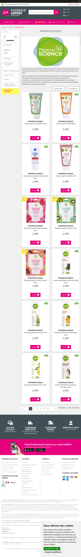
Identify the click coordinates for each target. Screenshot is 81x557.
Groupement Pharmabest (10, 465)
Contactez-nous (7, 470)
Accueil (4, 27)
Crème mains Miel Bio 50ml (66, 124)
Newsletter (25, 476)
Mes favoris (45, 472)
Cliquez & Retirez (10, 426)
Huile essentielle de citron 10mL (35, 385)
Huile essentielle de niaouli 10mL (35, 333)
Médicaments (9, 22)
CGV (23, 485)
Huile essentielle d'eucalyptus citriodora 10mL (65, 386)
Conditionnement (11, 71)
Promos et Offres (9, 91)
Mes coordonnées (48, 465)
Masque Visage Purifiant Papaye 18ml (35, 281)
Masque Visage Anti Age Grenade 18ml (35, 229)
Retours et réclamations (9, 472)
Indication (10, 85)
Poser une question (8, 468)
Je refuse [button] (56, 548)
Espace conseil (27, 474)
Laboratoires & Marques (29, 465)
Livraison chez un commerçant (68, 468)
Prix (6, 32)
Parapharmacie (25, 22)
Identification (46, 463)
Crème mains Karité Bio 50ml (66, 176)
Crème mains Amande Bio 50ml (35, 124)
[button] (58, 88)
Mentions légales (27, 488)
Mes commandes (47, 468)
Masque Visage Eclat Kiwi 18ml (66, 228)
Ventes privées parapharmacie (26, 471)
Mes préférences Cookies (30, 495)
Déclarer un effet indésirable (27, 482)
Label (6, 79)
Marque (10, 27)
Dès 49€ (30, 427)
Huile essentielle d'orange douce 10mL (65, 334)
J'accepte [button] (48, 548)
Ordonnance (26, 479)
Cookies (24, 493)
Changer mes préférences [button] (53, 552)
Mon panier (45, 470)
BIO (5, 53)
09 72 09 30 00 (70, 425)
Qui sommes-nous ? (8, 463)
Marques (71, 22)
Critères (8, 45)
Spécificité (9, 75)
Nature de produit (8, 64)
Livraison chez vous (68, 465)
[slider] (4, 40)
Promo (6, 50)
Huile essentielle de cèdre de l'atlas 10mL (65, 281)
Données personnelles (29, 490)
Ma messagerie (47, 475)
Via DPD (50, 426)
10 (48, 408)
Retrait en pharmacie (69, 463)
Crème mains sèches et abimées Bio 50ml (35, 177)
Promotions (40, 22)
